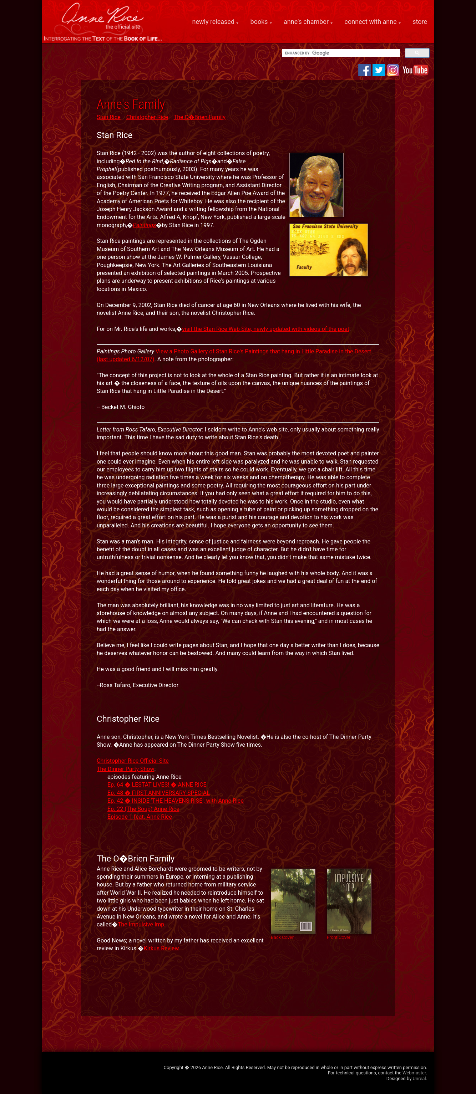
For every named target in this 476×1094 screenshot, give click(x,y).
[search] (340, 53)
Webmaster (414, 1072)
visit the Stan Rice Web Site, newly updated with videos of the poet (265, 329)
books (259, 22)
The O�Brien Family (200, 117)
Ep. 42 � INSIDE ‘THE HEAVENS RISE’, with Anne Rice (175, 800)
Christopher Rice (147, 117)
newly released (213, 22)
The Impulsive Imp (141, 924)
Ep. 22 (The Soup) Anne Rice (143, 809)
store (419, 21)
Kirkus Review (161, 948)
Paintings (144, 225)
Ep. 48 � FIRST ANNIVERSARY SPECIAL (158, 792)
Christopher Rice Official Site (133, 760)
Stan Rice (109, 117)
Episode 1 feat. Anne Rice (139, 816)
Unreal (419, 1078)
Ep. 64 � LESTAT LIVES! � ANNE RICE (157, 784)
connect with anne (371, 22)
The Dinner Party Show (126, 769)
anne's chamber (306, 22)
